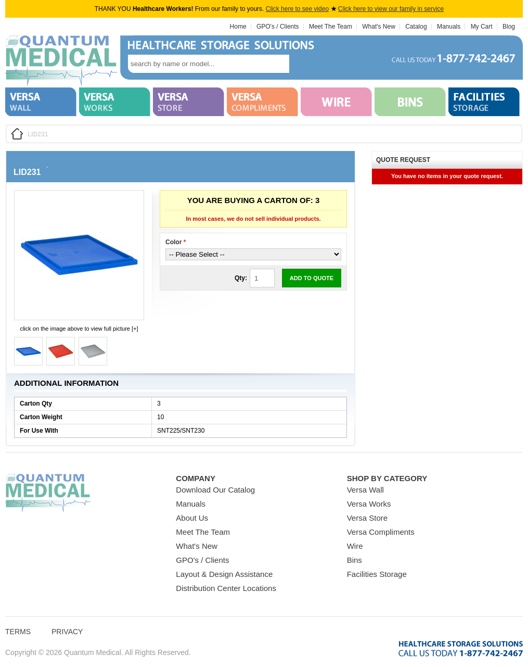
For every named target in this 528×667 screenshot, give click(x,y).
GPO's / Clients (277, 26)
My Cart (482, 26)
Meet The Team (330, 26)
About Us (192, 517)
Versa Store (367, 517)
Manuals (448, 26)
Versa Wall (365, 489)
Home (238, 26)
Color (175, 242)
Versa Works (369, 503)
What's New (378, 26)
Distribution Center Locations (226, 588)
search (304, 64)
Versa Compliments (381, 531)
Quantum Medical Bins (61, 61)
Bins (354, 560)
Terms (18, 631)
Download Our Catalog (215, 489)
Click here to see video (297, 8)
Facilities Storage (377, 574)
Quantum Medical (48, 493)
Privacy (67, 631)
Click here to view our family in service (391, 8)
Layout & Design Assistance (224, 574)
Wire (355, 546)
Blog (509, 26)
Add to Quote (311, 278)
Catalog (416, 26)
